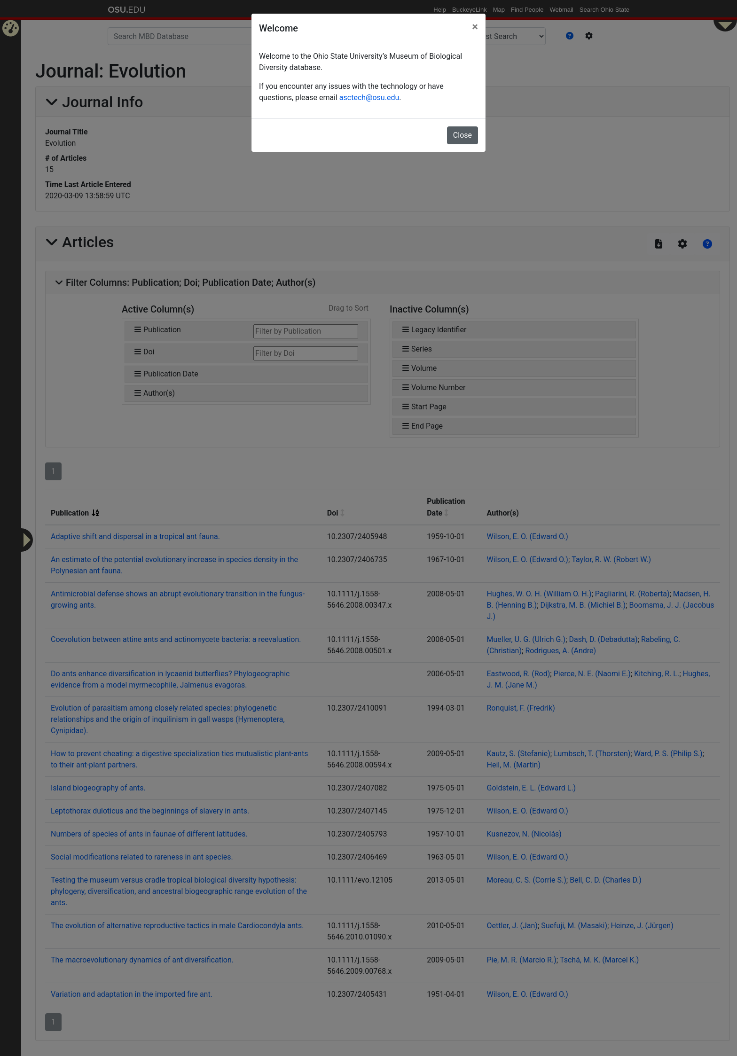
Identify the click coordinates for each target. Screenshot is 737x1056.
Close (462, 135)
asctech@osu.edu (369, 97)
